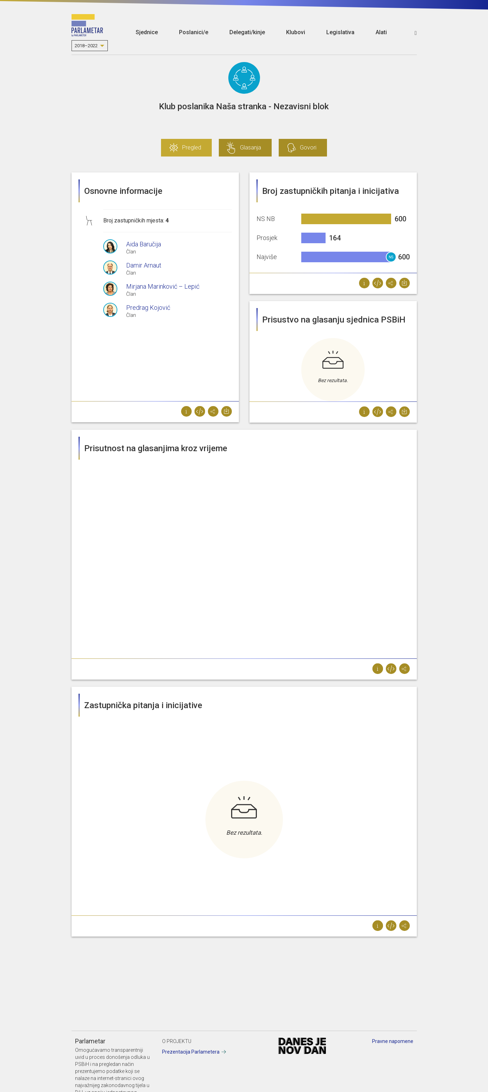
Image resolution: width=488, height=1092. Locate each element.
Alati (381, 32)
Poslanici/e (193, 32)
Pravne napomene (392, 1041)
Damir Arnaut (143, 265)
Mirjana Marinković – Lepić (162, 286)
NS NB (391, 258)
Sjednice (147, 32)
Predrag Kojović (148, 307)
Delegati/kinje (247, 32)
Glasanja (250, 147)
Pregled (191, 147)
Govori (308, 147)
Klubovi (295, 32)
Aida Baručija (143, 244)
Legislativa (340, 32)
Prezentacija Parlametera (191, 1052)
